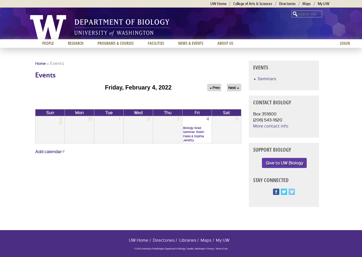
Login (345, 43)
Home (40, 63)
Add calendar (50, 151)
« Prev (215, 87)
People (48, 43)
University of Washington (48, 27)
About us (225, 43)
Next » (233, 87)
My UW (324, 3)
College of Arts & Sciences (252, 3)
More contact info (270, 125)
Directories (287, 3)
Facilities (156, 43)
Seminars (267, 78)
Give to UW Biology (284, 162)
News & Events (190, 43)
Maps (306, 3)
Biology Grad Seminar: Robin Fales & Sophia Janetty (193, 134)
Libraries (187, 240)
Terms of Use (222, 249)
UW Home (218, 3)
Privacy (210, 249)
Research (75, 43)
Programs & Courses (116, 43)
